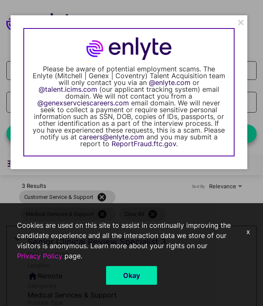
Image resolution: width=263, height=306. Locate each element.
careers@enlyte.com (111, 137)
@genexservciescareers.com (83, 103)
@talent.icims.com (68, 89)
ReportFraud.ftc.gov (144, 143)
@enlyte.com (169, 82)
